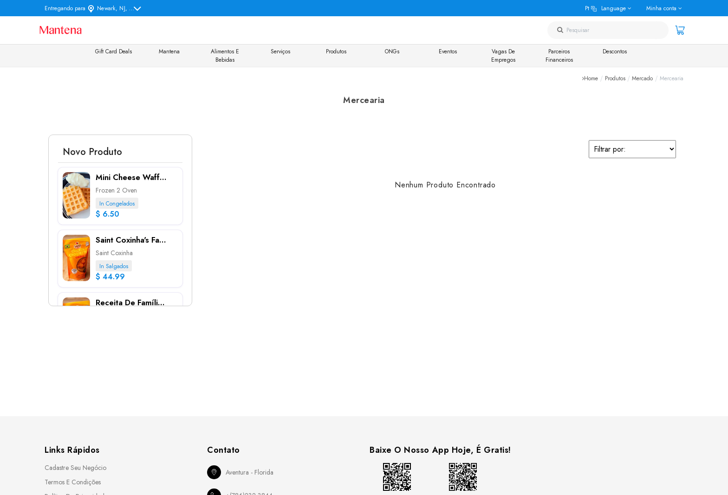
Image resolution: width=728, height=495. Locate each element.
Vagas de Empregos (503, 55)
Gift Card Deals (113, 51)
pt (605, 8)
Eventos (448, 51)
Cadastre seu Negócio (75, 467)
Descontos (615, 51)
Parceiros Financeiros (559, 55)
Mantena (169, 51)
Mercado (642, 78)
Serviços (280, 51)
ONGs (392, 51)
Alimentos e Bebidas (225, 55)
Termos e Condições (73, 482)
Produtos (336, 51)
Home (591, 78)
